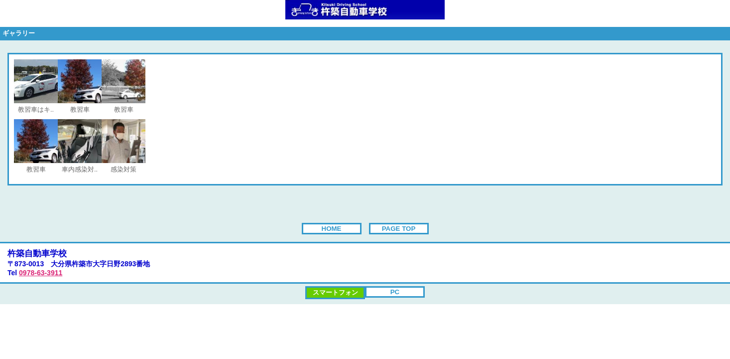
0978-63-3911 (40, 273)
